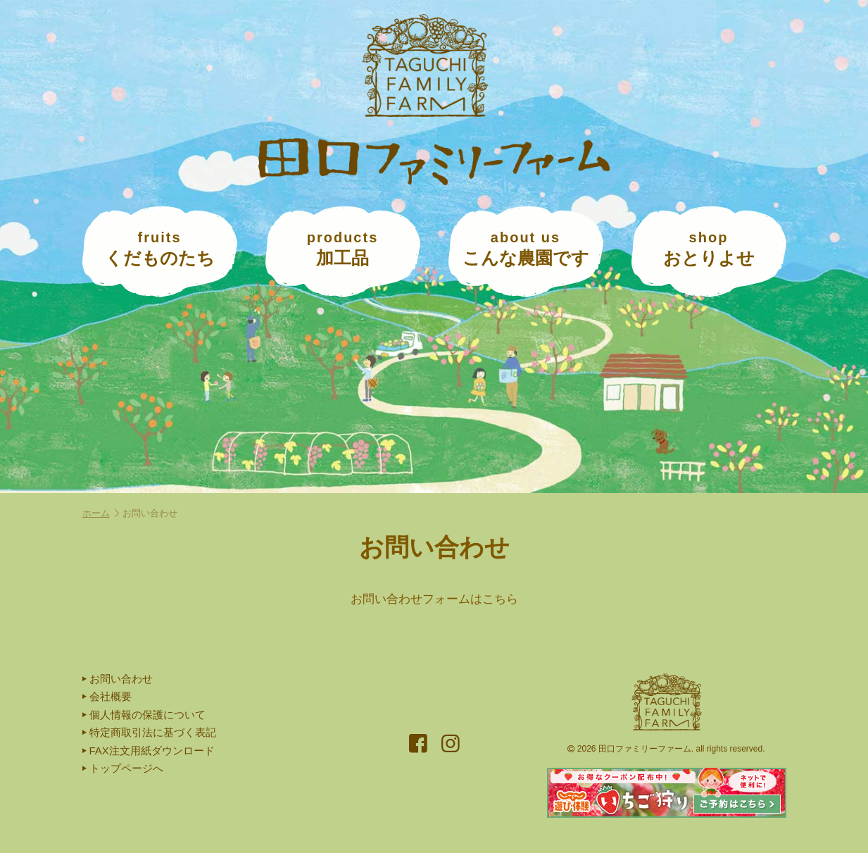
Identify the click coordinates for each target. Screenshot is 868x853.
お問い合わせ (117, 679)
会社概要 (107, 696)
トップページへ (122, 768)
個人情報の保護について (144, 715)
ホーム (100, 513)
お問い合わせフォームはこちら (434, 599)
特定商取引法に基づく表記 (149, 732)
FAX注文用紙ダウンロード (148, 751)
